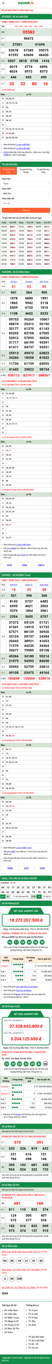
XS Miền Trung (11, 1317)
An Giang (29, 282)
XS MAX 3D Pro (8, 1195)
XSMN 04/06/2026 (30, 277)
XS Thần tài (7, 1287)
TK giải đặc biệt (9, 164)
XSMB (4, 22)
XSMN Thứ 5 (14, 277)
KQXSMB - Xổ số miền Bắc (15, 16)
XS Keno (8, 1332)
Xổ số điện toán (9, 1246)
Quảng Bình (44, 585)
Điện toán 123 (9, 1269)
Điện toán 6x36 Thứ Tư (29, 1251)
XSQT (26, 868)
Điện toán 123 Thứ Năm (28, 1269)
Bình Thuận (44, 282)
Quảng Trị (29, 585)
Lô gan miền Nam (23, 545)
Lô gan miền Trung (24, 848)
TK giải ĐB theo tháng (25, 170)
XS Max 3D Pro (11, 1328)
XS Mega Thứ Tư (18, 933)
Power (18, 1114)
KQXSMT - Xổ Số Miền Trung (16, 575)
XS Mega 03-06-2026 (37, 933)
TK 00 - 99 (33, 1344)
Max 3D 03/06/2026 (37, 1136)
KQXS (5, 152)
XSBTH (41, 565)
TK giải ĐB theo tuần (8, 170)
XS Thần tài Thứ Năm (25, 1287)
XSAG (24, 565)
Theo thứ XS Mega (23, 990)
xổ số (23, 555)
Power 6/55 (7, 1052)
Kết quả (26, 210)
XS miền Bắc (10, 1314)
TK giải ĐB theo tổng (43, 170)
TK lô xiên (33, 1314)
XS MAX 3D (7, 1136)
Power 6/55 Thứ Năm (23, 1052)
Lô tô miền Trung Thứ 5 (29, 684)
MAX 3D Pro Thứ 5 (25, 1195)
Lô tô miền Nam (9, 381)
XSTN (9, 565)
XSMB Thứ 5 (14, 22)
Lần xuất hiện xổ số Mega (27, 987)
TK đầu (31, 1321)
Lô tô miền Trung (9, 684)
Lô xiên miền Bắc (23, 148)
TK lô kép (32, 1317)
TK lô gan (33, 1310)
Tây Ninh (13, 282)
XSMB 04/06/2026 (29, 22)
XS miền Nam (11, 1310)
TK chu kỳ (33, 1347)
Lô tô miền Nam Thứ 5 (27, 381)
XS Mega (6, 933)
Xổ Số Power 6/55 (11, 1006)
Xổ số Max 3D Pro (10, 1184)
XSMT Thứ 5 (14, 580)
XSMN (4, 277)
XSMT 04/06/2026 (29, 580)
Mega (18, 994)
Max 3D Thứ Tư (20, 1136)
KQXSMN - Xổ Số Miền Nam (15, 272)
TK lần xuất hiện (36, 1340)
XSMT (4, 580)
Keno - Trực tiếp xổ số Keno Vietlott (19, 878)
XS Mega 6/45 (11, 1321)
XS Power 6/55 (11, 1325)
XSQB (42, 868)
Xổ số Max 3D (8, 1126)
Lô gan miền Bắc (23, 144)
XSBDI (10, 868)
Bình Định (13, 585)
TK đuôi (32, 1325)
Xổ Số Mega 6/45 (10, 903)
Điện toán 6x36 (9, 1251)
